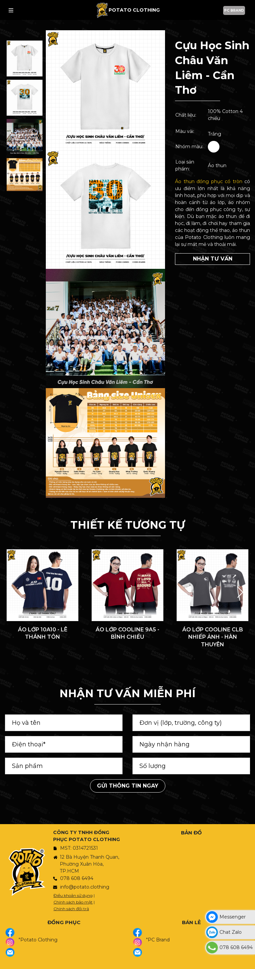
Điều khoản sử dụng (73, 895)
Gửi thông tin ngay (127, 786)
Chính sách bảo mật (73, 902)
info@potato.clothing (84, 887)
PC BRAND (234, 10)
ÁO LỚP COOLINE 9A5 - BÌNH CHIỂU (127, 633)
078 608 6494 (76, 878)
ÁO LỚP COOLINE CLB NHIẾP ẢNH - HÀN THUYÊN (212, 637)
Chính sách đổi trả (71, 908)
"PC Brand (158, 940)
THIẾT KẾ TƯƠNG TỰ (127, 524)
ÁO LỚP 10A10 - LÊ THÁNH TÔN (42, 633)
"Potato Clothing (38, 940)
